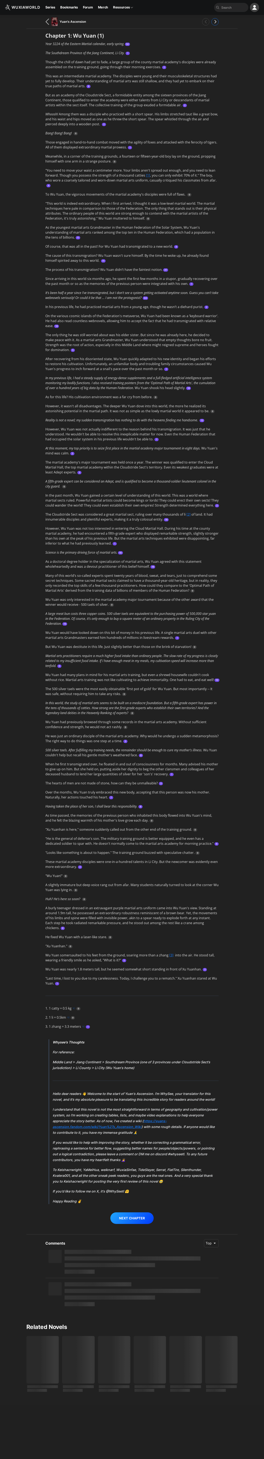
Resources (123, 7)
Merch (103, 7)
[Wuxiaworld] (22, 7)
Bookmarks (69, 7)
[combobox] (233, 7)
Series (50, 7)
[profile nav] (254, 7)
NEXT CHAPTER (132, 1218)
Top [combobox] (209, 1243)
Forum (88, 7)
